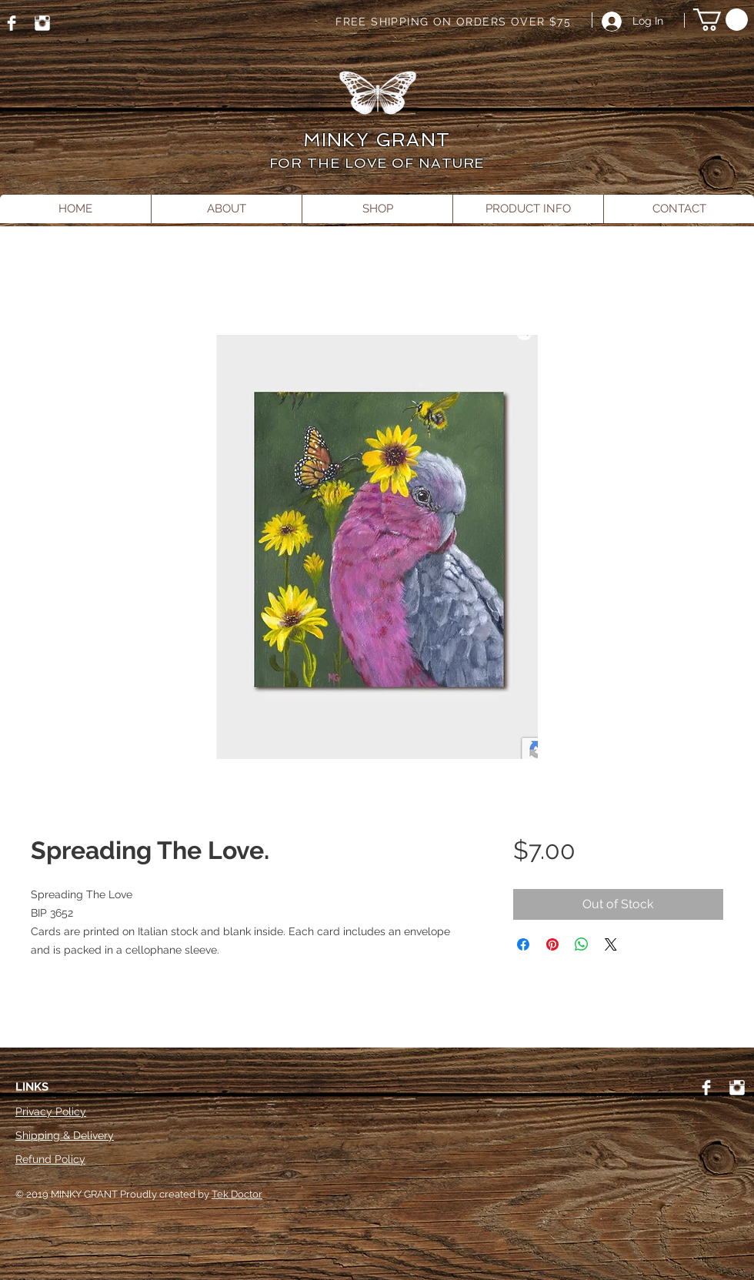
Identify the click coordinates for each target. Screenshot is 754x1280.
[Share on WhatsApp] (581, 944)
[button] (720, 19)
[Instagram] (42, 23)
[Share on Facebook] (523, 944)
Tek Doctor (237, 1194)
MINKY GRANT (376, 140)
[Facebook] (11, 23)
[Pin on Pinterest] (552, 944)
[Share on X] (611, 944)
